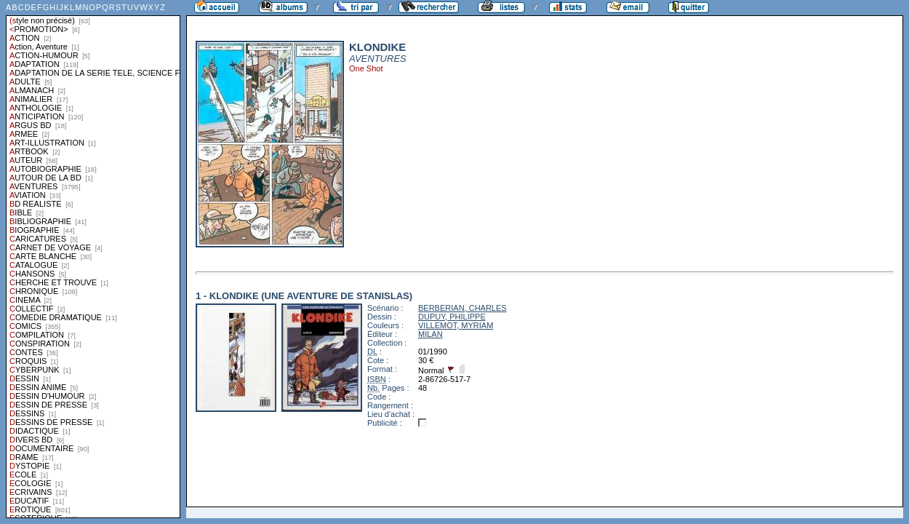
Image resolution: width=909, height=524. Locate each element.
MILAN (430, 334)
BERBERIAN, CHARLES (462, 307)
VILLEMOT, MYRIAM (455, 325)
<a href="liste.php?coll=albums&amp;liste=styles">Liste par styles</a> (93, 259)
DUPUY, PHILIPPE (452, 316)
